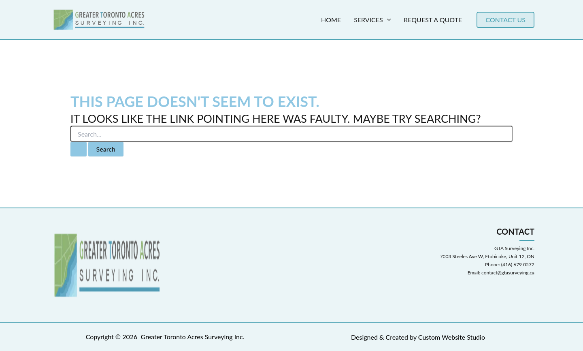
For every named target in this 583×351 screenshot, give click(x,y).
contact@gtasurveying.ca (507, 273)
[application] (387, 20)
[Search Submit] (78, 149)
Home (331, 20)
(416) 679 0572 (517, 264)
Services (372, 20)
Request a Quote (433, 20)
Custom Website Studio (451, 337)
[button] (505, 20)
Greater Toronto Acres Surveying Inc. (193, 336)
